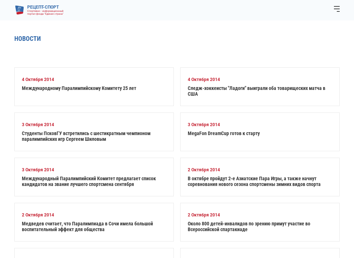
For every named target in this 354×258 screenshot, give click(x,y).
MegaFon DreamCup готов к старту (224, 133)
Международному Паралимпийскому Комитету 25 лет (79, 88)
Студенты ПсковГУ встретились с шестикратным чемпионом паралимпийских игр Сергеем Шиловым (86, 136)
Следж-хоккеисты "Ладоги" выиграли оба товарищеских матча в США (256, 91)
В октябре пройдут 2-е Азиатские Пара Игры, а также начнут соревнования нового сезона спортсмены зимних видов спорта (254, 181)
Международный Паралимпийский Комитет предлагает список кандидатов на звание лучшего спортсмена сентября (89, 181)
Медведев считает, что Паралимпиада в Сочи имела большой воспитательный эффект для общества (87, 226)
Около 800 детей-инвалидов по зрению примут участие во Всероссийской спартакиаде (249, 226)
